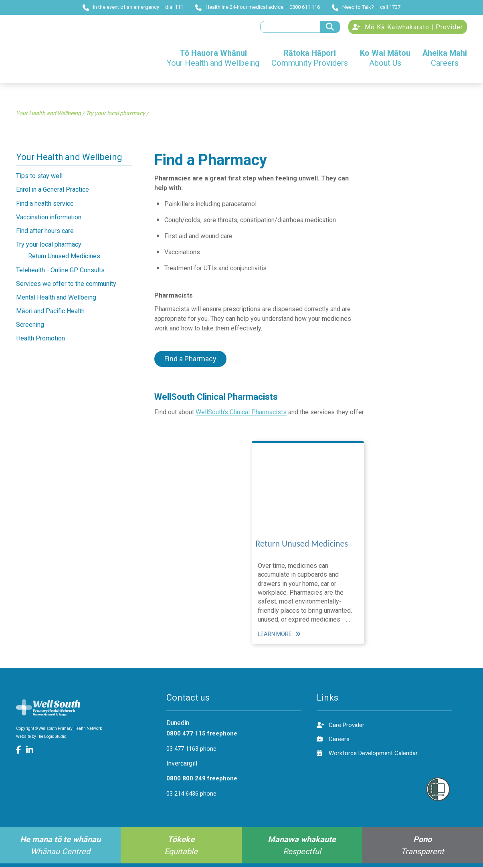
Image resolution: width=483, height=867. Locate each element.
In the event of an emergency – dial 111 (133, 7)
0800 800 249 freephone (201, 782)
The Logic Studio (51, 740)
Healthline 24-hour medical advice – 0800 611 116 (257, 7)
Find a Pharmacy (190, 362)
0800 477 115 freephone (201, 737)
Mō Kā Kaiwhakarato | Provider (407, 29)
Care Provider (340, 728)
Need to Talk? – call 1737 (366, 7)
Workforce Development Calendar (367, 757)
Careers (333, 742)
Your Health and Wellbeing (48, 117)
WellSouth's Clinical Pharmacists (241, 415)
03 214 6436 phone (191, 797)
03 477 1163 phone (191, 752)
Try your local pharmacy (115, 117)
